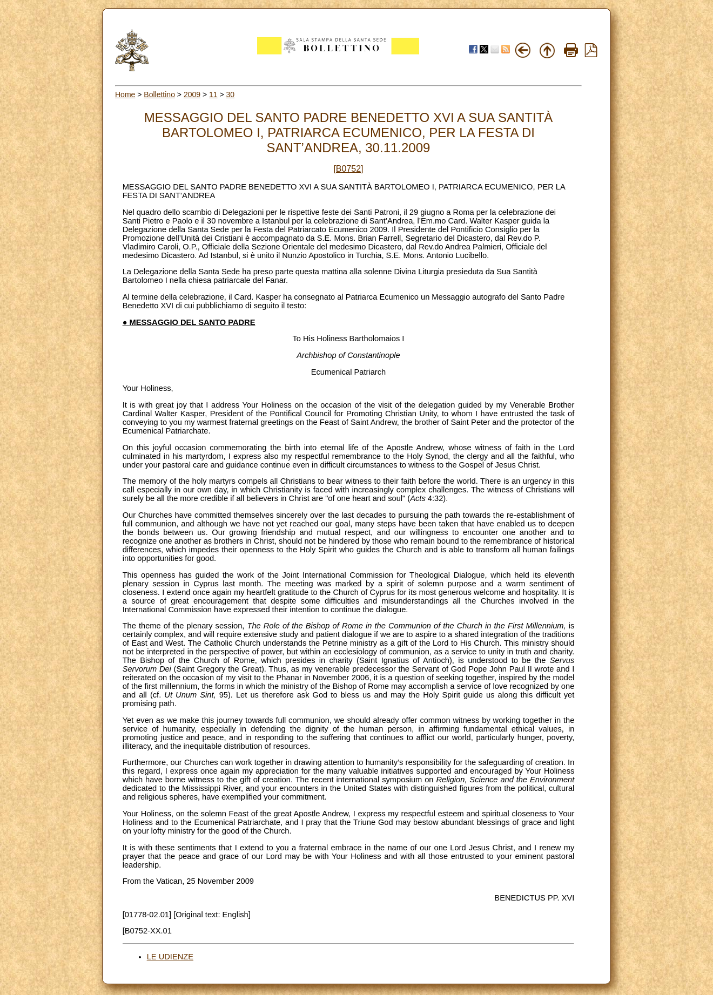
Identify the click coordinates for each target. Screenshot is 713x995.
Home (125, 94)
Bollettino (159, 94)
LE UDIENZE (170, 956)
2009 (192, 94)
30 (230, 94)
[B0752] (348, 168)
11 (213, 94)
